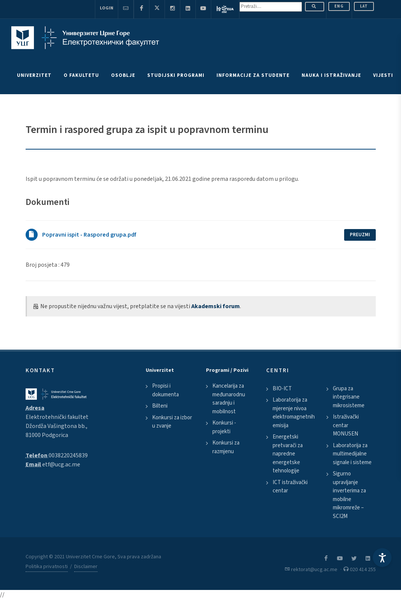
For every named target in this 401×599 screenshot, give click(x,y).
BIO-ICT (282, 389)
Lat (364, 6)
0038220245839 (68, 455)
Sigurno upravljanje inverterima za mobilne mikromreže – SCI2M (349, 495)
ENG (339, 6)
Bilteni (160, 406)
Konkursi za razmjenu (225, 447)
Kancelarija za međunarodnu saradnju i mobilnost (228, 399)
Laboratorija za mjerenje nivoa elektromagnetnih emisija (294, 412)
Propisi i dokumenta (165, 390)
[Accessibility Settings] (382, 557)
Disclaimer (86, 566)
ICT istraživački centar (290, 486)
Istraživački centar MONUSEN (346, 425)
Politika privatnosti (47, 566)
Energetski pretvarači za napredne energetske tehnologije (288, 454)
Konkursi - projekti (224, 427)
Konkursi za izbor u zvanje (172, 422)
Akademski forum (215, 306)
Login (106, 8)
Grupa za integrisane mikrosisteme (348, 397)
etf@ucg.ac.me (61, 464)
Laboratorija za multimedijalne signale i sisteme (352, 454)
